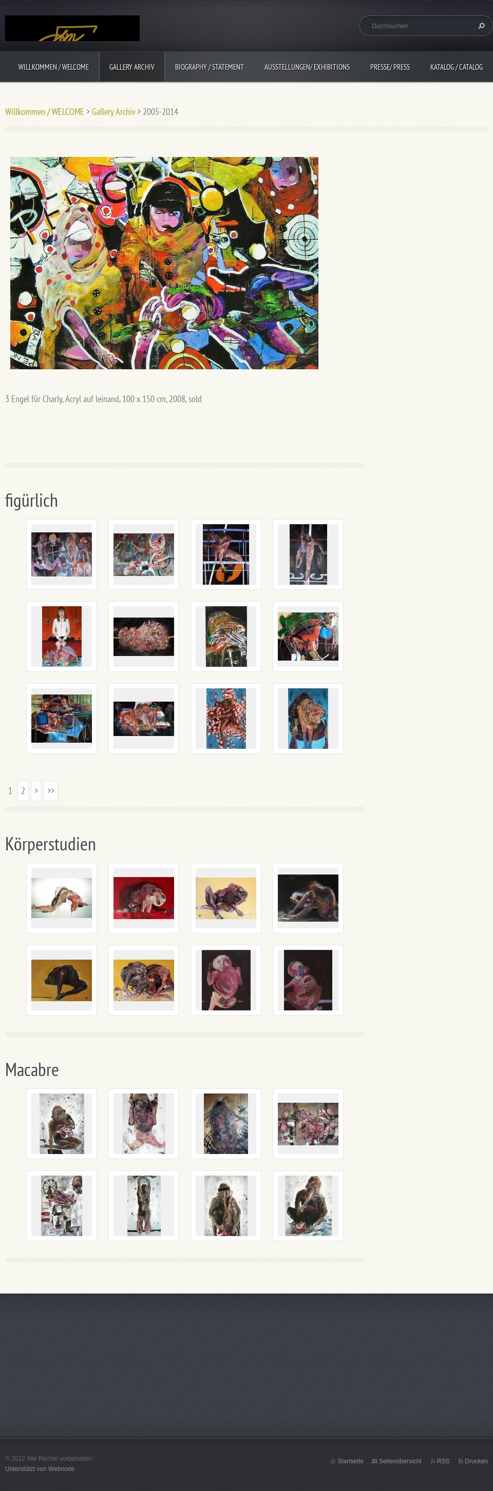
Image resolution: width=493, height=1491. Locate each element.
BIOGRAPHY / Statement (209, 67)
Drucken (476, 1461)
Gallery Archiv (132, 67)
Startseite (350, 1461)
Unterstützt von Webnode (39, 1469)
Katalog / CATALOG (456, 67)
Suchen (480, 25)
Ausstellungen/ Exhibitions (307, 67)
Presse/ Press (390, 67)
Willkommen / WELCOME (53, 67)
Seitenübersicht (400, 1461)
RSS (443, 1461)
